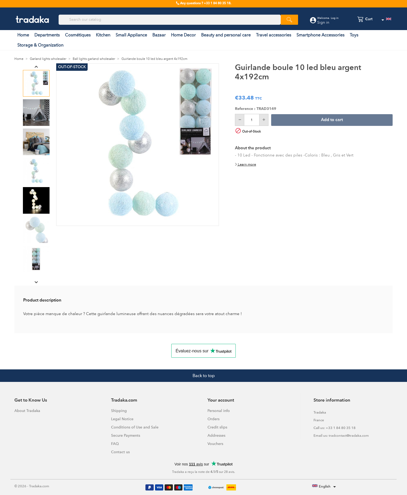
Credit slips (217, 427)
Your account (220, 400)
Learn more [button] (245, 164)
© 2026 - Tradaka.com (31, 486)
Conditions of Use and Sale (134, 427)
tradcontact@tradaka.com (349, 436)
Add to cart (332, 120)
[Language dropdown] (386, 20)
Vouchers (215, 444)
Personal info (218, 411)
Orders (213, 419)
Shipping (119, 411)
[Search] (170, 20)
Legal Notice (122, 419)
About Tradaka (27, 411)
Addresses (216, 435)
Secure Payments (125, 435)
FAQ (115, 444)
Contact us (120, 452)
